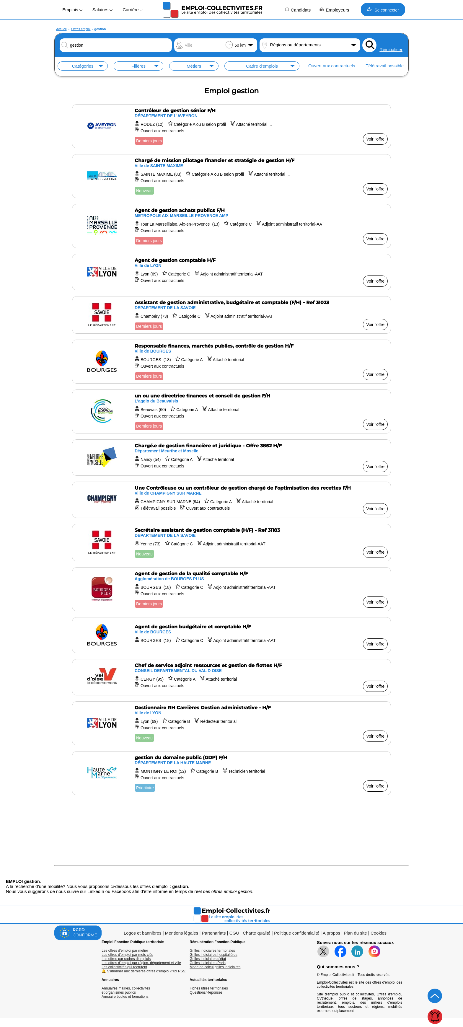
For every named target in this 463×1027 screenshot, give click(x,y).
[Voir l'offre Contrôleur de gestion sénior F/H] (231, 126)
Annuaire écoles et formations (125, 997)
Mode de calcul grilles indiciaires (215, 967)
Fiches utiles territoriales (209, 988)
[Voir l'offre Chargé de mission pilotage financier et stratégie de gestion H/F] (231, 176)
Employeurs (334, 9)
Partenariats (214, 932)
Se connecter (383, 9)
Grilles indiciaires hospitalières (213, 955)
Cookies (379, 932)
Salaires (102, 9)
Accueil (61, 29)
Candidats (298, 9)
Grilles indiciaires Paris (207, 963)
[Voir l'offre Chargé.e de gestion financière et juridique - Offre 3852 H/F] (231, 457)
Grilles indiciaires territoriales (212, 950)
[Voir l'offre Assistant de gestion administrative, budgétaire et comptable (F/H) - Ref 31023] (231, 314)
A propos (331, 932)
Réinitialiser (390, 49)
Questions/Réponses (206, 992)
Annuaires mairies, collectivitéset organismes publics (126, 990)
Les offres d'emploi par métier (125, 950)
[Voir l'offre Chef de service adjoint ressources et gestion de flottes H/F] (231, 677)
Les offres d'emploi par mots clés (127, 955)
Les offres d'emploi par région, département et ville (141, 963)
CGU (234, 932)
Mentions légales (181, 932)
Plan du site (355, 932)
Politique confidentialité (296, 932)
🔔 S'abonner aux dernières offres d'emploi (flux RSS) (144, 971)
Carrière (133, 9)
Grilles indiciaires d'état (208, 959)
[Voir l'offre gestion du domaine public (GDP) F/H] (231, 773)
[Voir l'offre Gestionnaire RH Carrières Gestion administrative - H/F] (231, 723)
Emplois (72, 9)
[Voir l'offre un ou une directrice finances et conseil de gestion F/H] (231, 411)
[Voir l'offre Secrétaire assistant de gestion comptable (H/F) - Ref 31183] (231, 542)
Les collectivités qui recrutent (124, 967)
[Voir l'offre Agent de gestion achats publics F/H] (231, 226)
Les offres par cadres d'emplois (126, 959)
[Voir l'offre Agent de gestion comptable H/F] (231, 272)
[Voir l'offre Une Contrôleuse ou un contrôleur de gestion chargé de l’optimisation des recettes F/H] (231, 500)
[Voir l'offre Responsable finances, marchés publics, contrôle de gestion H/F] (231, 361)
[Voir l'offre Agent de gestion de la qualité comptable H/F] (231, 589)
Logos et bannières (143, 932)
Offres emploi (80, 29)
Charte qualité (256, 932)
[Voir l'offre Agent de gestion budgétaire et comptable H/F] (231, 635)
